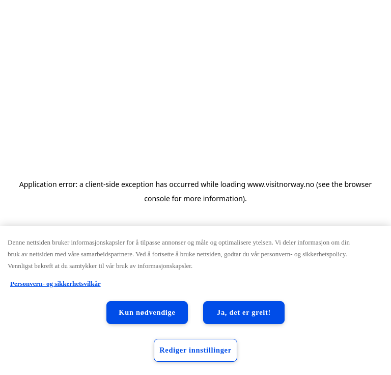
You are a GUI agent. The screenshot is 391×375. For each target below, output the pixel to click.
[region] (195, 300)
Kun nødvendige (147, 312)
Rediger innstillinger (195, 350)
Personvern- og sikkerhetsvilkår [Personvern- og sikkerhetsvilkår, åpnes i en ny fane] (55, 283)
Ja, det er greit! (244, 312)
